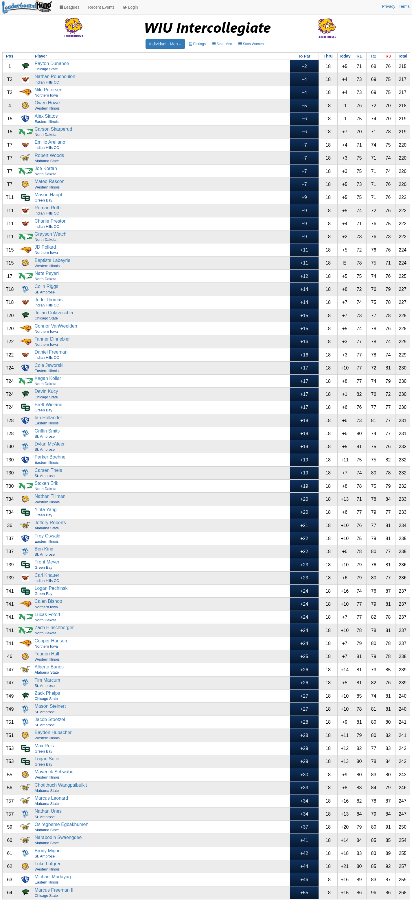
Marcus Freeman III (55, 890)
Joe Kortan (46, 168)
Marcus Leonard (51, 798)
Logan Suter (47, 758)
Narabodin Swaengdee (58, 837)
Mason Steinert (50, 706)
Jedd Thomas (49, 299)
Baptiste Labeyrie (53, 260)
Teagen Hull (47, 653)
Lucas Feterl (47, 614)
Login (130, 7)
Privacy (388, 6)
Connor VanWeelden (56, 326)
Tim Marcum (47, 680)
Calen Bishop (48, 601)
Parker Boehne (50, 456)
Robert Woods (49, 155)
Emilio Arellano (50, 142)
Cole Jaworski (49, 365)
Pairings (197, 44)
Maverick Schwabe (54, 771)
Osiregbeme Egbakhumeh (62, 824)
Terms (404, 6)
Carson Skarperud (53, 129)
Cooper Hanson (51, 640)
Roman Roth (48, 207)
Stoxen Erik (46, 483)
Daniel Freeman (51, 352)
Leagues (69, 7)
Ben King (44, 548)
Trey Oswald (47, 535)
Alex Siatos (46, 116)
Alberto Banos (49, 666)
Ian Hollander (48, 417)
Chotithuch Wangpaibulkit (61, 785)
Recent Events (101, 7)
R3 (388, 56)
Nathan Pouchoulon (55, 76)
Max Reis (44, 745)
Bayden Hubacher (53, 732)
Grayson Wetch (51, 234)
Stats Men (222, 44)
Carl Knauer (47, 575)
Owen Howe (47, 102)
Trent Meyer (47, 561)
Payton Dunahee (52, 63)
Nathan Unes (48, 811)
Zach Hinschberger (54, 627)
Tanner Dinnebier (52, 339)
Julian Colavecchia (54, 312)
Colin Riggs (46, 286)
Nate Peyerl (47, 273)
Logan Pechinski (52, 588)
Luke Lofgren (48, 863)
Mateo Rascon (50, 181)
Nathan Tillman (50, 496)
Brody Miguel (48, 850)
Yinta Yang (46, 509)
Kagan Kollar (48, 378)
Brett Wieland (48, 404)
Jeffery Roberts (50, 522)
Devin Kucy (46, 391)
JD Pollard (45, 247)
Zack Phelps (47, 693)
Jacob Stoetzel (50, 719)
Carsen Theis (48, 470)
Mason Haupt (48, 194)
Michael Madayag (53, 876)
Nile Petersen (48, 89)
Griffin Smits (47, 430)
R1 (359, 56)
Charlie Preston (51, 221)
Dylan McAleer (50, 443)
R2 (373, 56)
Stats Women (251, 44)
